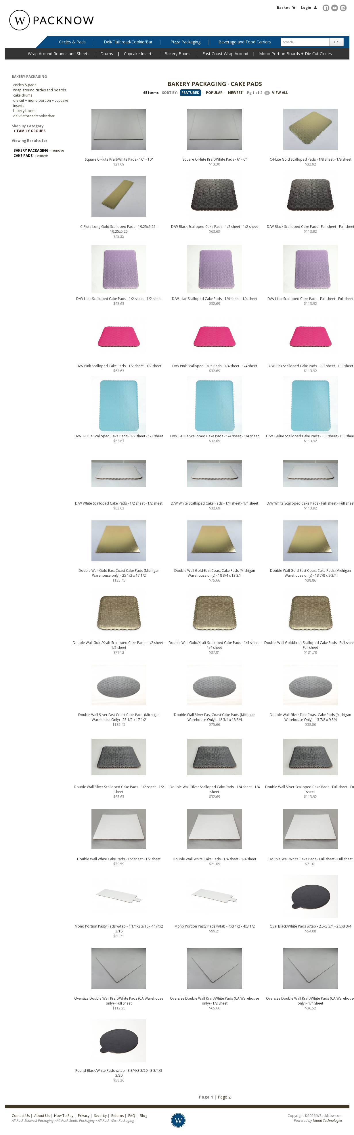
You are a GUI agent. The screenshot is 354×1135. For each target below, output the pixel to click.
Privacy (83, 1115)
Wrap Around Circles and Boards (39, 90)
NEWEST (235, 92)
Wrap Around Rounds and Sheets (58, 53)
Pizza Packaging (185, 42)
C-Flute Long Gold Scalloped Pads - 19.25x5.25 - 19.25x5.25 (119, 229)
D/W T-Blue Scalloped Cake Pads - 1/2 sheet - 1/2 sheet (118, 436)
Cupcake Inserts (139, 53)
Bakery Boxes (177, 53)
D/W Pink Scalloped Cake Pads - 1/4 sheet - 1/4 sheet (214, 365)
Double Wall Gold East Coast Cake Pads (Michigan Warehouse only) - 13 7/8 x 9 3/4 (310, 573)
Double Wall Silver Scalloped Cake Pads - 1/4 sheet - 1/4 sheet (215, 789)
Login (306, 7)
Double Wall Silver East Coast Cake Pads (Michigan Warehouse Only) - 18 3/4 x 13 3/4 (214, 717)
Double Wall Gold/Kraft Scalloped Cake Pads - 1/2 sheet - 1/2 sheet (119, 645)
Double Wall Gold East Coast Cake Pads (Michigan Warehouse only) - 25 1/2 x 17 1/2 (119, 573)
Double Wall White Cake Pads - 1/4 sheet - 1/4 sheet (214, 859)
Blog (143, 1115)
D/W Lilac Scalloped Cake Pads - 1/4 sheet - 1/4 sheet (214, 298)
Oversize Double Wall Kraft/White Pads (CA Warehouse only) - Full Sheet (118, 1001)
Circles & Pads (72, 42)
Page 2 (224, 1097)
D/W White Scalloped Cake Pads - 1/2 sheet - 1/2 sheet (118, 503)
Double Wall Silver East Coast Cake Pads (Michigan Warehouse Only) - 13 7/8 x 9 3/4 (310, 717)
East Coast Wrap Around (225, 53)
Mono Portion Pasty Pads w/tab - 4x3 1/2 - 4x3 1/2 (215, 926)
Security (100, 1115)
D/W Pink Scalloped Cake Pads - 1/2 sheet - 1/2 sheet (118, 365)
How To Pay (63, 1115)
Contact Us (21, 1115)
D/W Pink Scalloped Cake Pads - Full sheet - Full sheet (310, 365)
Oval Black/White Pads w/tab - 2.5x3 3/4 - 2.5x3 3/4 (310, 926)
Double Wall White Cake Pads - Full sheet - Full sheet (311, 859)
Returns (117, 1115)
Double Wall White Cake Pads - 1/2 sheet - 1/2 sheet (118, 859)
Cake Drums (22, 95)
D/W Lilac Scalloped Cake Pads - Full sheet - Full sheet (310, 298)
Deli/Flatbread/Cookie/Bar (128, 42)
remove (57, 150)
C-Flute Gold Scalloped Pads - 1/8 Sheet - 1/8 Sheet (310, 159)
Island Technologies (327, 1120)
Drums (106, 53)
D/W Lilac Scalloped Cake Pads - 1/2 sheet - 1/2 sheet (119, 298)
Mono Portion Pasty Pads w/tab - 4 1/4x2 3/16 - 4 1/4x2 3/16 (119, 929)
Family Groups (31, 130)
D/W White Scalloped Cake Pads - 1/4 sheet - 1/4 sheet (214, 503)
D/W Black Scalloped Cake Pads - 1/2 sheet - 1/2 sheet (214, 226)
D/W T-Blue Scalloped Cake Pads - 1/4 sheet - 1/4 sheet (214, 436)
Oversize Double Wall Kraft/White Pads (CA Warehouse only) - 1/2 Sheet (214, 1001)
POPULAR (214, 92)
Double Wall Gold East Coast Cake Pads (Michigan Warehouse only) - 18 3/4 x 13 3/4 (214, 573)
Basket (283, 7)
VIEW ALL (280, 92)
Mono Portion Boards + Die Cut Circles (295, 53)
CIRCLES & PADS (24, 84)
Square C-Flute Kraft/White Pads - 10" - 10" (119, 159)
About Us (41, 1115)
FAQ (131, 1115)
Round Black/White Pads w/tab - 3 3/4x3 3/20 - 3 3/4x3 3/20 (118, 1073)
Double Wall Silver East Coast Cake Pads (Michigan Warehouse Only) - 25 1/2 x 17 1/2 (119, 717)
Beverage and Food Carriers (245, 42)
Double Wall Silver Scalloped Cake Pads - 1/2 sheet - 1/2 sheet (119, 789)
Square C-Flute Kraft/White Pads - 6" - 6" (215, 159)
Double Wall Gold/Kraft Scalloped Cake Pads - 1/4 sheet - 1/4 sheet (215, 645)
